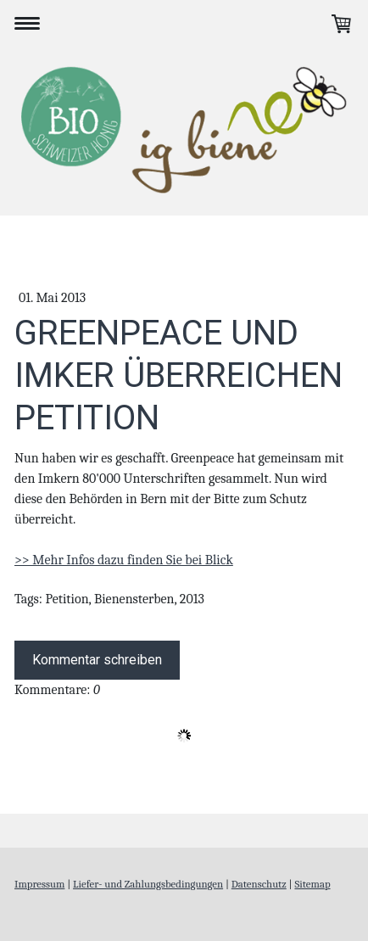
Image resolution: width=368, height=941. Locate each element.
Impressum (39, 883)
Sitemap (312, 883)
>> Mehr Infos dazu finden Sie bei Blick (123, 560)
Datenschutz (259, 883)
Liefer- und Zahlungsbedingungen (148, 883)
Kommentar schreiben (97, 660)
